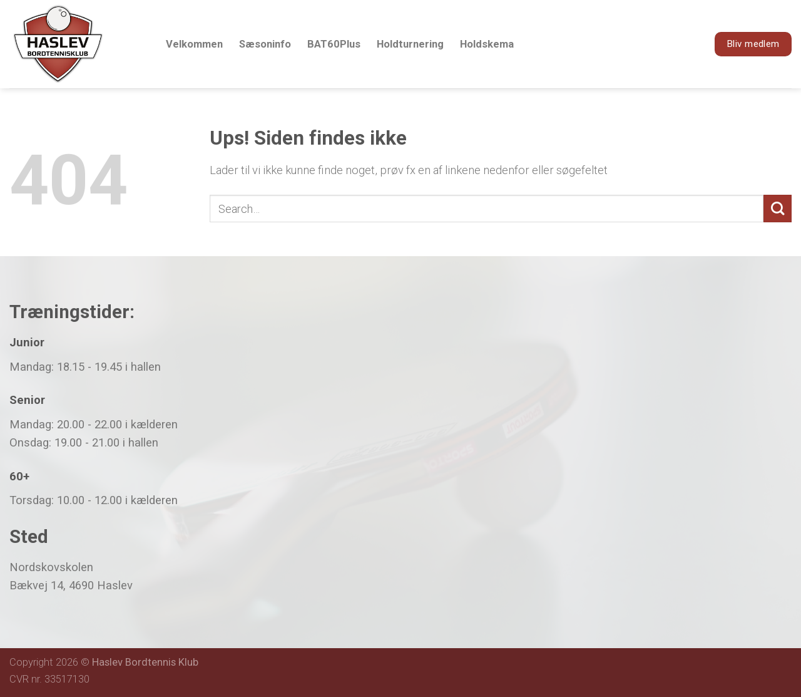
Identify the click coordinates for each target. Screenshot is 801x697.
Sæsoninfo (265, 44)
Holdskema (487, 44)
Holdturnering (410, 44)
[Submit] (777, 209)
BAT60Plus (333, 44)
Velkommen (194, 44)
